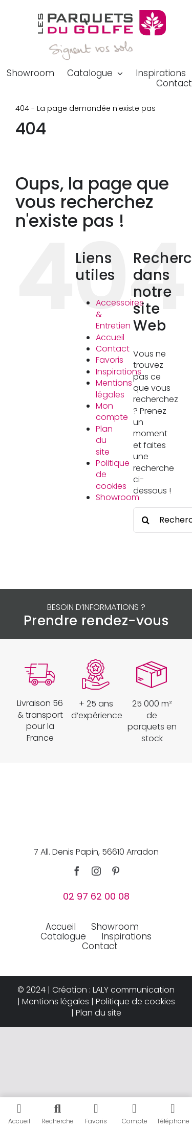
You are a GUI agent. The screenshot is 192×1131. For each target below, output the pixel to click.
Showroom (117, 497)
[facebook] (76, 871)
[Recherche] (146, 520)
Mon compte (112, 411)
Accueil (110, 337)
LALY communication (134, 990)
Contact (113, 349)
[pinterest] (115, 871)
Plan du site (104, 440)
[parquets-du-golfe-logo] (102, 14)
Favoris (109, 360)
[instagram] (96, 871)
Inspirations (118, 372)
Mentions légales (114, 388)
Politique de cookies (135, 1001)
